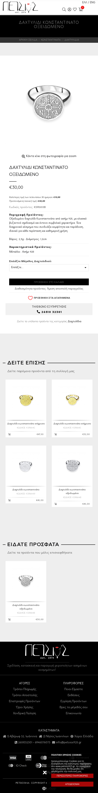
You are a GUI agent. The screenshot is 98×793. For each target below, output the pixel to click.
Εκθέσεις (73, 695)
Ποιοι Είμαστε (73, 689)
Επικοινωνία (73, 713)
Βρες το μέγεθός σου (74, 707)
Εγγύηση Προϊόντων (74, 701)
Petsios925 (20, 7)
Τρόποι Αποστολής (24, 695)
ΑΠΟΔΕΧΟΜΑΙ (72, 784)
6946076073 (42, 742)
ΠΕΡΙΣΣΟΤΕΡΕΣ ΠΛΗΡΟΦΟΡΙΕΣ (72, 775)
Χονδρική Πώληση (24, 713)
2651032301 (25, 742)
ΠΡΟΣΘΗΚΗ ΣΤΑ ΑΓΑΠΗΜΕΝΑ (49, 298)
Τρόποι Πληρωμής (24, 689)
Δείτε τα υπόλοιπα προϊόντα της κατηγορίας (49, 321)
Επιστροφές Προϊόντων (24, 701)
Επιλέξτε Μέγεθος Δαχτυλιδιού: (30, 261)
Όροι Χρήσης (24, 707)
